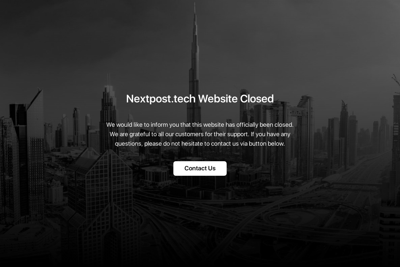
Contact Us (200, 168)
